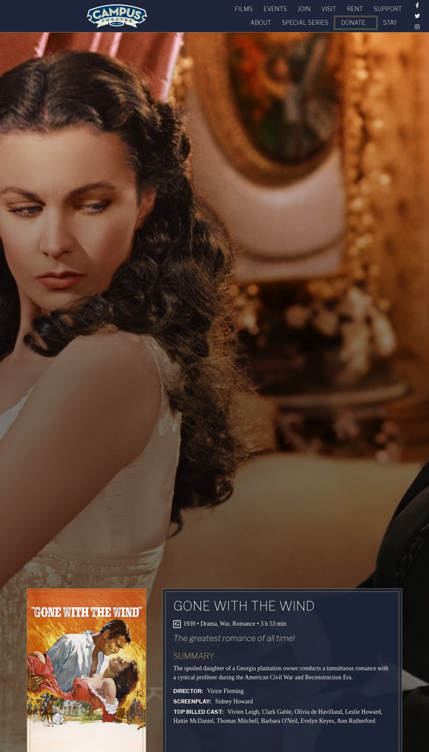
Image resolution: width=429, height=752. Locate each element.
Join (135, 14)
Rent (186, 14)
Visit (160, 14)
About (254, 14)
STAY (384, 14)
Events (106, 14)
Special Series (298, 14)
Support (219, 14)
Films (75, 14)
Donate (347, 14)
